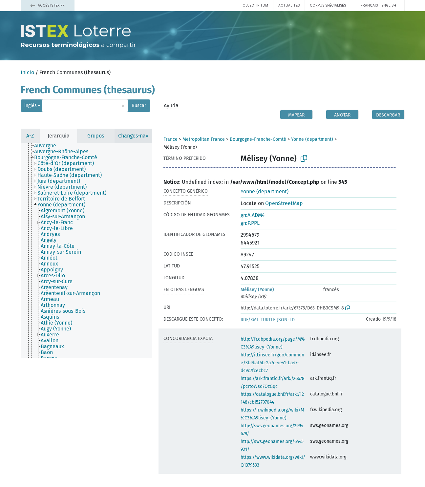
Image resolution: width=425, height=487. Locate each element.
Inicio (27, 72)
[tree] (86, 250)
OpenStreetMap (284, 203)
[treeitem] (48, 146)
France (170, 139)
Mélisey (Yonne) (257, 289)
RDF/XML (250, 320)
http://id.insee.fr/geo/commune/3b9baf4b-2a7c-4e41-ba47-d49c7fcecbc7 (272, 362)
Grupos (95, 136)
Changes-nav (133, 136)
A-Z (30, 136)
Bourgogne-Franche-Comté (258, 139)
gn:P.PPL (250, 223)
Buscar (139, 105)
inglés (30, 105)
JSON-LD (286, 320)
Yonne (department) (312, 139)
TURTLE (268, 320)
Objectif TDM (255, 5)
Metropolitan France (203, 139)
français (369, 5)
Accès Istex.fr (48, 5)
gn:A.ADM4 (253, 215)
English (388, 5)
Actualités (289, 5)
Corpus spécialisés (328, 5)
